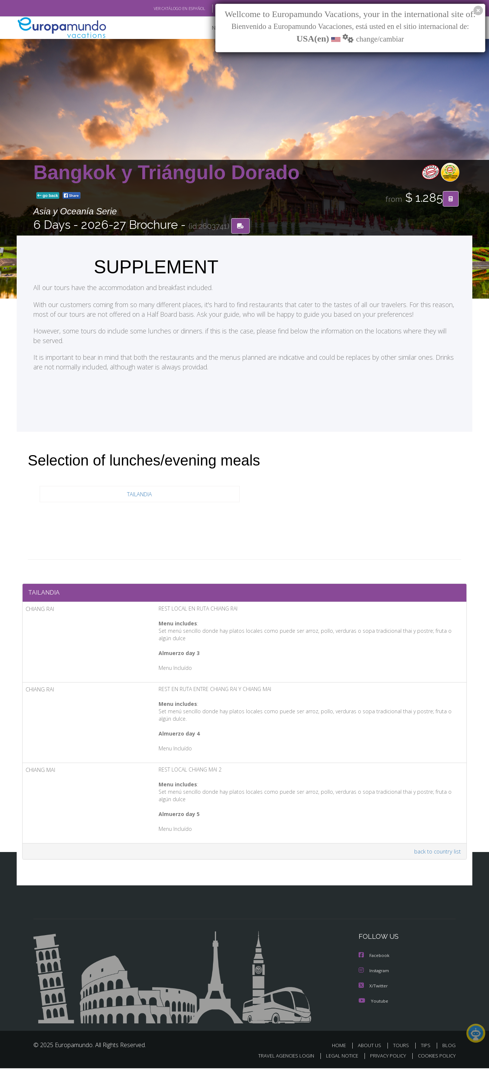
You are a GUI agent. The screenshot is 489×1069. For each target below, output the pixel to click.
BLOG (449, 1046)
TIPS (426, 1046)
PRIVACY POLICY (385, 1056)
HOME (342, 1046)
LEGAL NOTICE (337, 1056)
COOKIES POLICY (435, 1056)
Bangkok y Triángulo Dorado (166, 172)
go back (47, 196)
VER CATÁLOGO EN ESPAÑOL (162, 8)
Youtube (374, 1002)
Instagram (375, 972)
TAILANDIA (139, 494)
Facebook (375, 957)
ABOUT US (371, 1046)
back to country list (436, 853)
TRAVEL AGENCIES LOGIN (279, 1056)
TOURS (402, 1046)
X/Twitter (374, 987)
